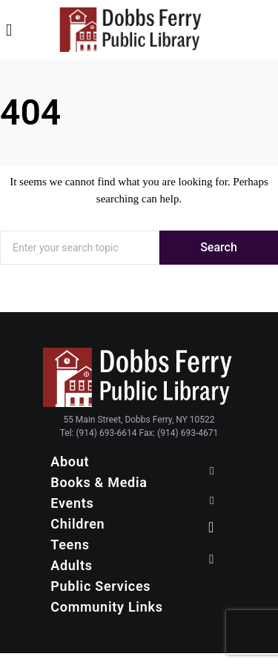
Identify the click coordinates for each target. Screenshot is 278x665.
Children (77, 524)
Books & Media (98, 482)
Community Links (106, 607)
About (69, 461)
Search (218, 247)
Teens (70, 544)
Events (71, 503)
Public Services (100, 586)
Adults (71, 565)
